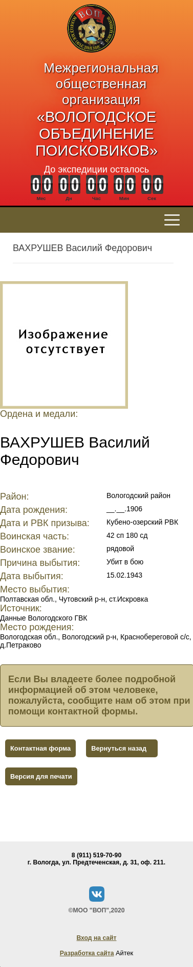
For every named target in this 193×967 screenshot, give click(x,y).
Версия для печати (41, 776)
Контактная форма (40, 748)
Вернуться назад (118, 748)
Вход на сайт (96, 937)
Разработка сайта (87, 953)
